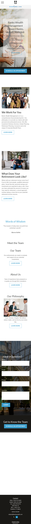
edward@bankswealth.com (15, 514)
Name (3, 359)
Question (4, 390)
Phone (3, 380)
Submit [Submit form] (5, 405)
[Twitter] (14, 517)
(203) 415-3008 (17, 502)
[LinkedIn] (17, 517)
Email (3, 370)
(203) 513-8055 (17, 500)
